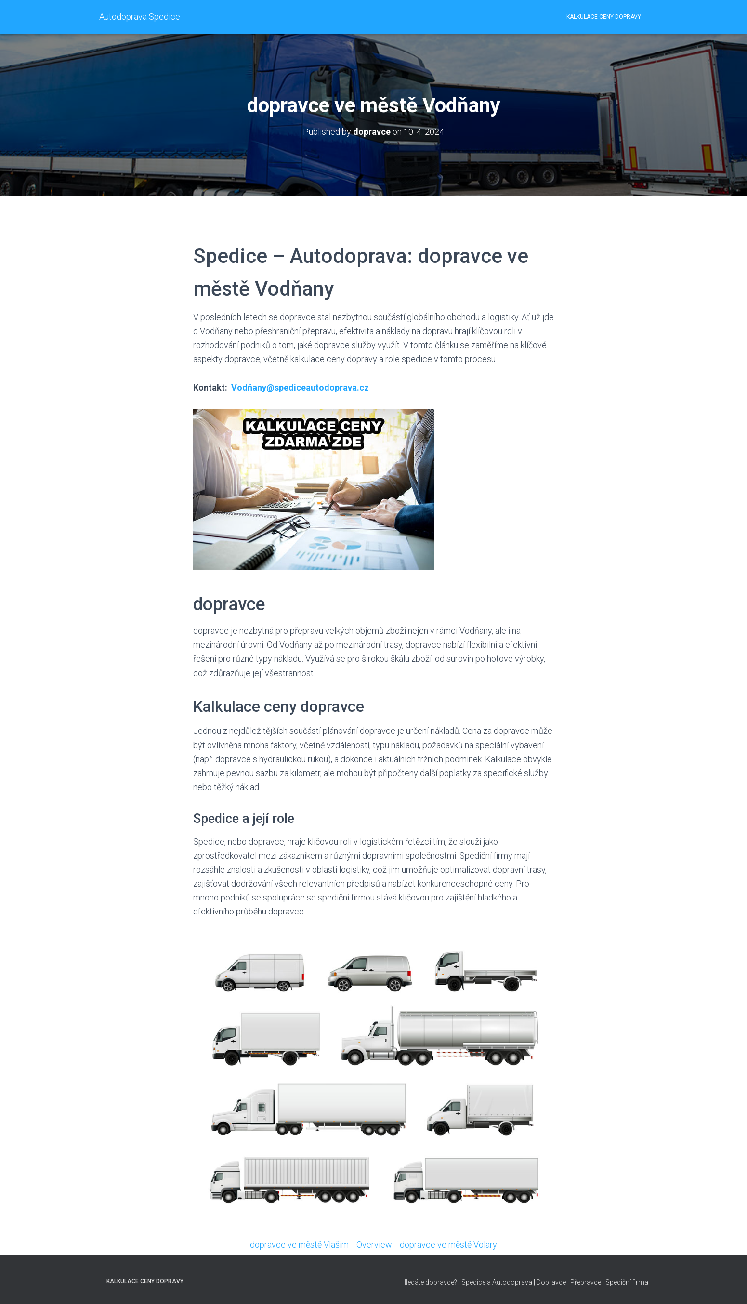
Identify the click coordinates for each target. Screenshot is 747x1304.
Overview (374, 1244)
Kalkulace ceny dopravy (603, 16)
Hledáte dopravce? (429, 1282)
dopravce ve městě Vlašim (299, 1244)
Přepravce (585, 1282)
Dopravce (551, 1282)
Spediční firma (626, 1282)
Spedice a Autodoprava (496, 1282)
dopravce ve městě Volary (448, 1244)
